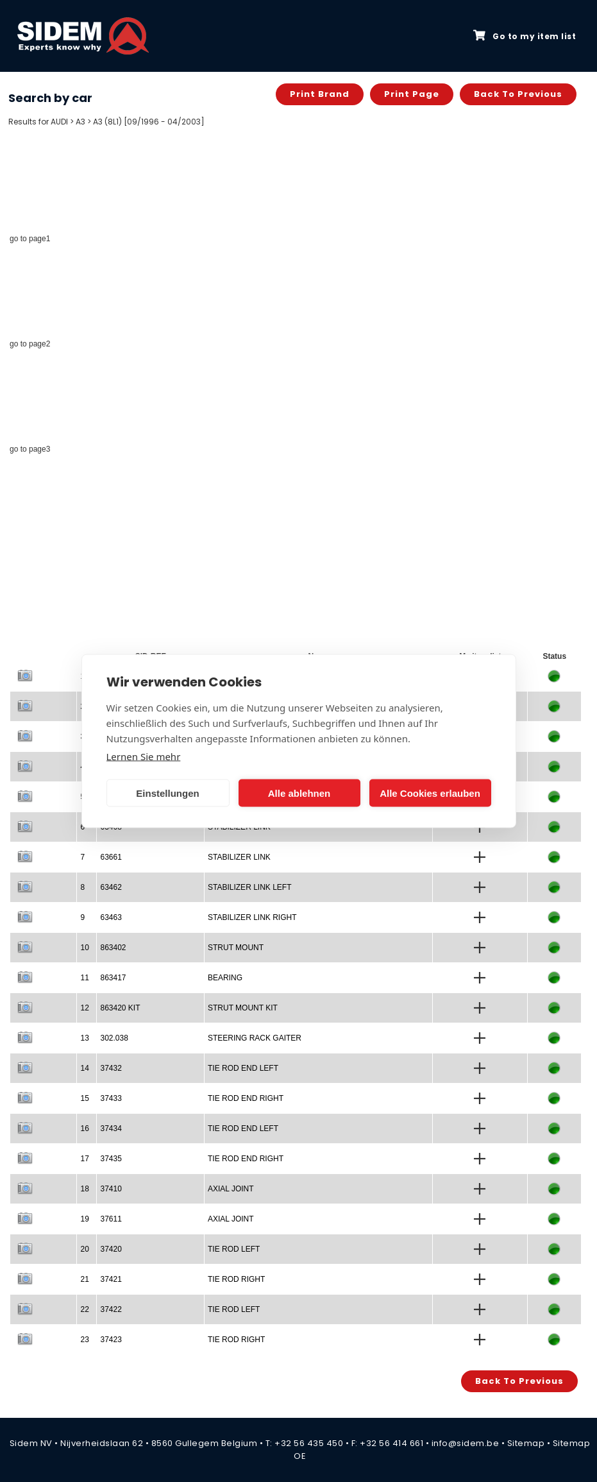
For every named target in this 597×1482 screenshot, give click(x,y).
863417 (113, 977)
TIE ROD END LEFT (243, 1068)
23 (84, 1339)
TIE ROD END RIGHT (245, 1098)
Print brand (319, 94)
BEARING (225, 977)
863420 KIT (120, 1007)
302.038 (114, 1038)
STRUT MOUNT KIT (243, 1007)
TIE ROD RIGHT (236, 1279)
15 (84, 1098)
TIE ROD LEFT (234, 1249)
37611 (110, 1218)
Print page (411, 94)
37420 (110, 1249)
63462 (110, 887)
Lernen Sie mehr (143, 756)
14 (84, 1068)
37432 (110, 1068)
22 (84, 1309)
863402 (113, 947)
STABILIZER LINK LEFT (249, 887)
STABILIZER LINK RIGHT (252, 917)
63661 (110, 857)
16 (84, 1128)
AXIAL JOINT (231, 1188)
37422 (110, 1309)
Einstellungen (167, 792)
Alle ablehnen (299, 792)
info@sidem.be (466, 1443)
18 (84, 1188)
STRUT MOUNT (236, 947)
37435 (110, 1158)
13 (84, 1038)
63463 (110, 917)
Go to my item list (524, 36)
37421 (110, 1279)
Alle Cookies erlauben (430, 792)
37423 (110, 1339)
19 (84, 1218)
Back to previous (518, 94)
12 (84, 1007)
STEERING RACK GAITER (254, 1038)
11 (84, 977)
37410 (110, 1188)
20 (84, 1249)
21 (84, 1279)
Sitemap (526, 1443)
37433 (110, 1098)
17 (84, 1158)
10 (84, 947)
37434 (110, 1128)
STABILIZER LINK (239, 857)
